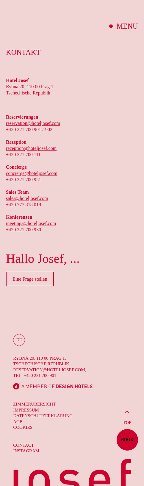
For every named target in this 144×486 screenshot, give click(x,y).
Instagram (26, 450)
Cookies (22, 427)
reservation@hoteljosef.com (33, 123)
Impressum (26, 410)
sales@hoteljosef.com (27, 198)
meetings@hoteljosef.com (31, 223)
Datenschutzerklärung (43, 415)
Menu (127, 26)
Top (127, 417)
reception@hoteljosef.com (31, 148)
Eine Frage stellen (29, 279)
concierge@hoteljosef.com (31, 173)
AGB (18, 421)
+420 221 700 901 (40, 375)
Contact (23, 445)
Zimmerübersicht (34, 404)
